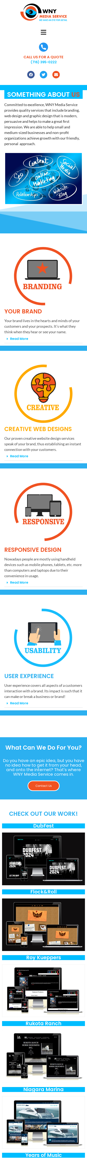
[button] (43, 32)
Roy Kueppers (43, 957)
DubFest (43, 825)
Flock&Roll (43, 891)
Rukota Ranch (43, 1023)
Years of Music (43, 1155)
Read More (19, 338)
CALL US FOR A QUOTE (43, 57)
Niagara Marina (43, 1089)
